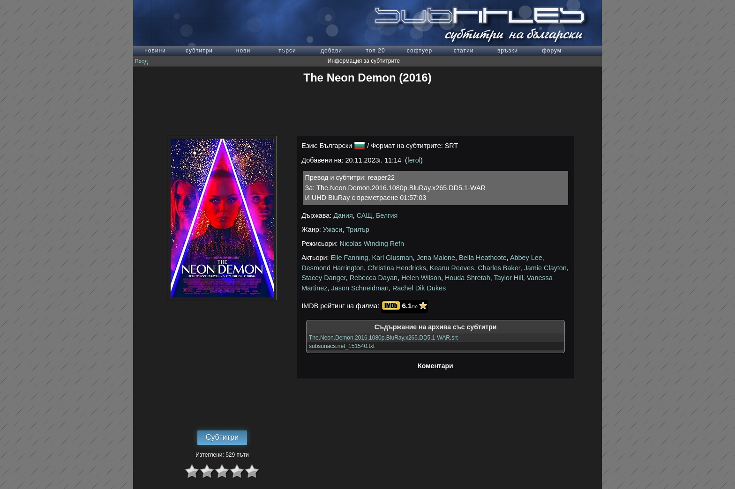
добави (331, 50)
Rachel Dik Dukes (419, 288)
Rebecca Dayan (374, 278)
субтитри (199, 50)
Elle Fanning (349, 257)
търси (287, 50)
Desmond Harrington (332, 268)
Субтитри (222, 437)
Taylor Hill (508, 278)
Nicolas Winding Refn (372, 243)
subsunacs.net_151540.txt (342, 346)
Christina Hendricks (397, 268)
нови (243, 50)
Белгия (387, 215)
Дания (343, 215)
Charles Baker (499, 268)
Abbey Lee (526, 257)
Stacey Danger (323, 278)
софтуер (419, 50)
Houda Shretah (467, 278)
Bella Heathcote (483, 257)
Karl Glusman (392, 257)
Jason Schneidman (360, 288)
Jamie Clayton (545, 268)
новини (155, 50)
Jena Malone (436, 257)
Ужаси (333, 229)
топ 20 (375, 50)
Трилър (357, 229)
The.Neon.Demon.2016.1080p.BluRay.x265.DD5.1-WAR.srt (383, 337)
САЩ (364, 215)
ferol (413, 160)
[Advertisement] (367, 110)
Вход (141, 61)
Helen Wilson (421, 278)
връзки (507, 50)
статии (464, 50)
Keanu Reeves (452, 268)
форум (552, 50)
